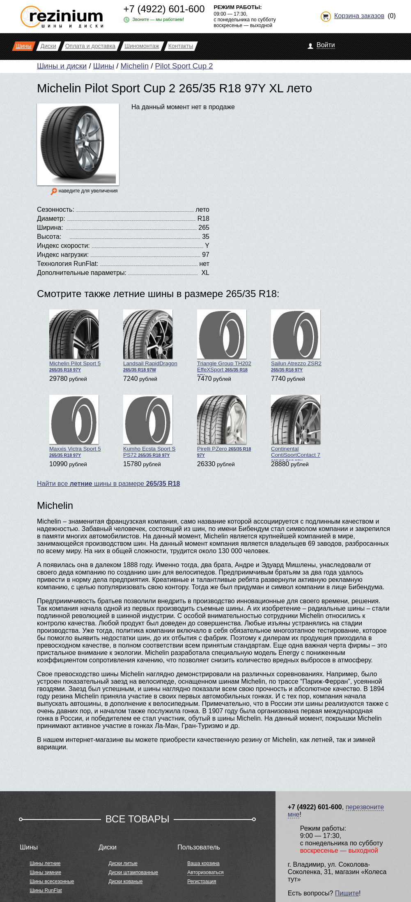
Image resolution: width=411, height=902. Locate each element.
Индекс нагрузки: (63, 254)
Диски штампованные (133, 872)
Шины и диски (62, 66)
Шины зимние (45, 872)
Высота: (49, 236)
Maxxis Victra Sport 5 (75, 426)
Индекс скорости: (63, 245)
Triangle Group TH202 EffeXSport (224, 342)
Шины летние (45, 863)
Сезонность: (55, 209)
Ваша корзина (203, 863)
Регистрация (201, 881)
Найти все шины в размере (108, 483)
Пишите (347, 893)
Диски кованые (125, 881)
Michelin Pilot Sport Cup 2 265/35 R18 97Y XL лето (174, 88)
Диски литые (123, 863)
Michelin (135, 66)
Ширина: (50, 227)
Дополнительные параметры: (81, 272)
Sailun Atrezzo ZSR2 (296, 340)
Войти (326, 44)
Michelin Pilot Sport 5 (75, 340)
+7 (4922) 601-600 (163, 8)
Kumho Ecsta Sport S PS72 (149, 426)
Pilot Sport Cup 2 (184, 66)
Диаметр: (51, 218)
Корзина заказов (359, 15)
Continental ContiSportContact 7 (295, 427)
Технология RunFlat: (68, 263)
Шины (103, 66)
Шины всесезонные (52, 881)
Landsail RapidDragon (150, 340)
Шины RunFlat (46, 890)
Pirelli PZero (224, 426)
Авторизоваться (205, 872)
